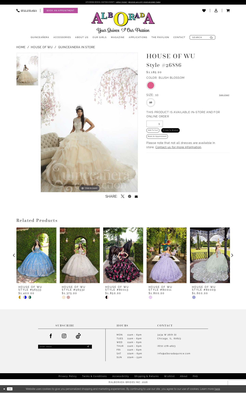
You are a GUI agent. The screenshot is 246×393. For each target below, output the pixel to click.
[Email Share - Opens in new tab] (136, 197)
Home (20, 47)
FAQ (195, 377)
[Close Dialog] (5, 389)
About (184, 377)
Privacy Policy (68, 377)
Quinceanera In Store (76, 47)
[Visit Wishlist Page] (204, 11)
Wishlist (169, 377)
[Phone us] (26, 11)
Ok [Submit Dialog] (13, 389)
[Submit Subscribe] (88, 348)
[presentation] (36, 256)
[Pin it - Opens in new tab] (129, 197)
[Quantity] (154, 125)
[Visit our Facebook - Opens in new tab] (50, 336)
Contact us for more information (178, 153)
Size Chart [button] (222, 95)
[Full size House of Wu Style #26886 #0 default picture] (89, 123)
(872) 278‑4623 (166, 347)
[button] (216, 11)
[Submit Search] (211, 38)
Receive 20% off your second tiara (152, 3)
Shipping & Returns (146, 377)
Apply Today (121, 3)
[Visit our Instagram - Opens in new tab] (64, 336)
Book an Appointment (161, 141)
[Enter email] (65, 348)
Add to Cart (155, 133)
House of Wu (42, 47)
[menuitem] (26, 11)
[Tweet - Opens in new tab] (123, 197)
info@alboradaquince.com (173, 354)
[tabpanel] (27, 71)
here (217, 389)
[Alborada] (123, 24)
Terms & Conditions (94, 377)
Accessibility (120, 377)
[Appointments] (60, 11)
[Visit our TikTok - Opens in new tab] (78, 337)
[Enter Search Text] (202, 38)
